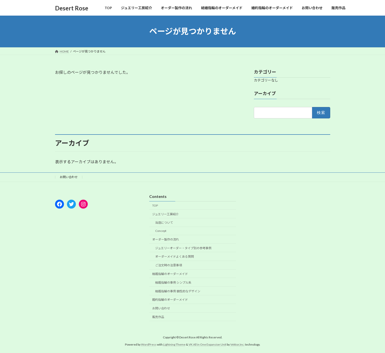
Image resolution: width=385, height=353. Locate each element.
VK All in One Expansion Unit (207, 344)
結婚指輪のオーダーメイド (170, 274)
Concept (160, 231)
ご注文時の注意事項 (168, 265)
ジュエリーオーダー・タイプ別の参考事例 (183, 248)
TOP (155, 205)
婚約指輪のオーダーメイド (170, 299)
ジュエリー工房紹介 (165, 214)
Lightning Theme (174, 344)
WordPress (148, 344)
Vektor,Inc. (237, 344)
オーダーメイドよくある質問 (174, 256)
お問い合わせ (69, 177)
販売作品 (158, 317)
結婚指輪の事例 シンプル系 (173, 282)
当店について (164, 222)
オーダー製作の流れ (165, 239)
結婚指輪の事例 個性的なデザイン (177, 291)
